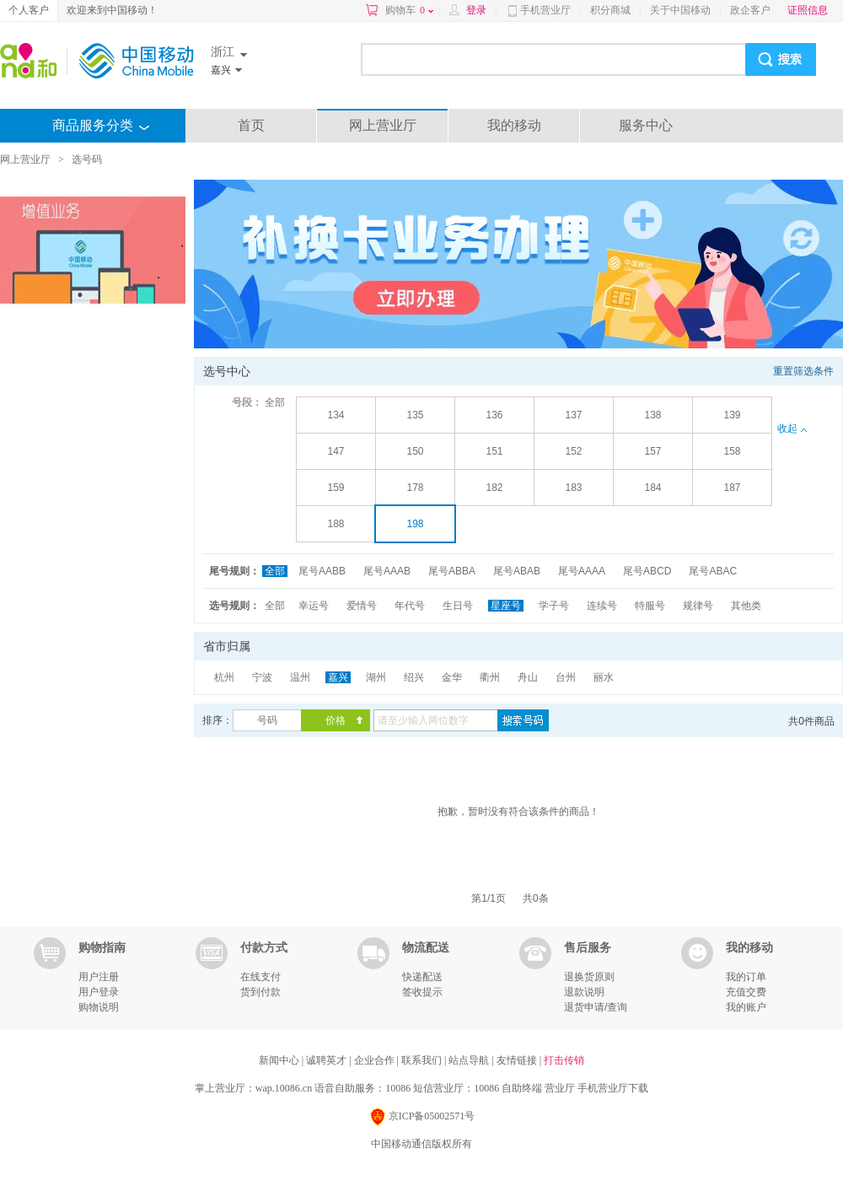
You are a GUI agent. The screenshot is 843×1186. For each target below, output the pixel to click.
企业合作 (375, 1060)
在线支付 (260, 977)
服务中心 (646, 125)
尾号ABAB (516, 571)
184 (652, 487)
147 (335, 451)
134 (335, 415)
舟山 (528, 677)
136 (494, 415)
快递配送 (422, 977)
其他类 (746, 606)
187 (731, 487)
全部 (275, 402)
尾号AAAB (387, 571)
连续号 (602, 606)
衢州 (490, 677)
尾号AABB (322, 571)
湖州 (376, 677)
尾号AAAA (581, 571)
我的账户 (746, 1007)
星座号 (506, 606)
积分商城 (610, 10)
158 (731, 451)
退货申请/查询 (595, 1007)
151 (494, 451)
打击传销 (564, 1060)
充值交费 (746, 992)
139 (731, 415)
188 (335, 524)
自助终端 (522, 1088)
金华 (452, 677)
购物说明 (98, 1007)
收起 (791, 428)
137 (573, 415)
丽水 (603, 677)
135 (414, 415)
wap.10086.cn (283, 1088)
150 (414, 451)
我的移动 (514, 125)
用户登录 (98, 992)
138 (652, 415)
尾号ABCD (647, 571)
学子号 (554, 606)
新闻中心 (280, 1060)
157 (652, 451)
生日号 (458, 606)
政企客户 (750, 10)
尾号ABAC (713, 571)
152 (573, 451)
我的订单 (746, 977)
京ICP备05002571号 (421, 1117)
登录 (476, 10)
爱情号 (361, 606)
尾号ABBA (451, 571)
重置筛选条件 (803, 371)
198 (414, 524)
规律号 (698, 606)
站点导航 (469, 1060)
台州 (566, 677)
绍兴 (414, 677)
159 (335, 487)
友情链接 (518, 1060)
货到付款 (260, 992)
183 (573, 487)
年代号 (410, 606)
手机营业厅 (545, 10)
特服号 (650, 606)
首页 (251, 125)
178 (414, 487)
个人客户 (28, 10)
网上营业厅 (382, 125)
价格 (335, 720)
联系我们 (422, 1060)
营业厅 (560, 1088)
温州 (300, 677)
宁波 (262, 677)
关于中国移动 (680, 10)
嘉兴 (338, 677)
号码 (267, 720)
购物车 (409, 10)
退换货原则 (589, 977)
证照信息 (807, 10)
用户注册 (98, 977)
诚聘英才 (327, 1060)
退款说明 (584, 992)
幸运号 (313, 606)
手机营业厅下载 (612, 1088)
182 (494, 487)
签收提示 (422, 992)
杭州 (224, 677)
